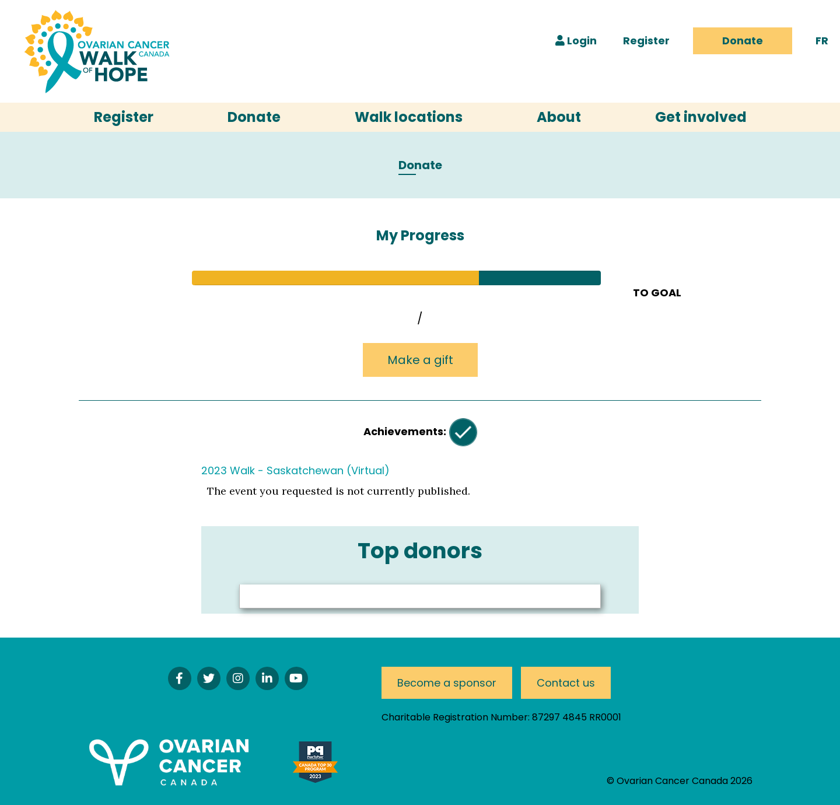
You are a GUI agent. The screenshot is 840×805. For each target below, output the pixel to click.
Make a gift (420, 360)
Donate (742, 40)
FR (822, 40)
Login (576, 40)
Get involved (701, 117)
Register (646, 40)
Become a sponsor (446, 683)
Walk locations (409, 117)
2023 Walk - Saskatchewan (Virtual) (295, 470)
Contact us (566, 683)
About (559, 117)
